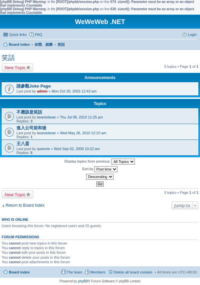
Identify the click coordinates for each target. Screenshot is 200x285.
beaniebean (46, 117)
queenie (43, 149)
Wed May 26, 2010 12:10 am (83, 133)
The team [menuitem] (74, 272)
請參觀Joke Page (33, 86)
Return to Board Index (25, 205)
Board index (19, 272)
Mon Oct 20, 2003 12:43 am (74, 91)
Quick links (18, 35)
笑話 (8, 57)
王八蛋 (22, 143)
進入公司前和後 (31, 127)
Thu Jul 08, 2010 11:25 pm (81, 117)
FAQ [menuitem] (38, 35)
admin (42, 91)
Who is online (15, 219)
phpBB (83, 281)
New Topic (15, 67)
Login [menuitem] (192, 35)
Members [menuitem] (98, 272)
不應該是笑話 (29, 112)
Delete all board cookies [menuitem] (133, 272)
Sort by (99, 169)
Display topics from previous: (99, 162)
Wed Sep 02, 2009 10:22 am (77, 149)
